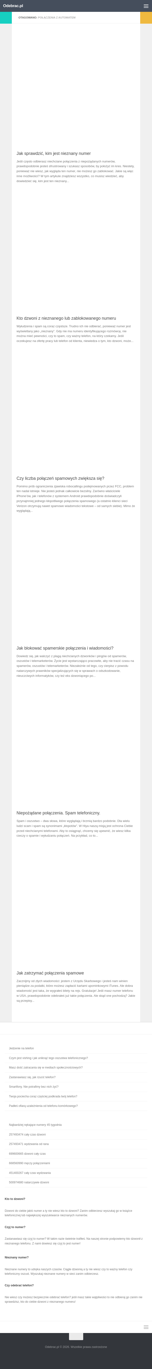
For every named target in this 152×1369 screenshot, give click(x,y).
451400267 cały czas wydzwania (30, 1173)
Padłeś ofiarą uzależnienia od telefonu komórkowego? (43, 1106)
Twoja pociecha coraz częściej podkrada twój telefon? (43, 1096)
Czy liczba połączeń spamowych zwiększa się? (60, 478)
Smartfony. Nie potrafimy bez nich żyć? (34, 1086)
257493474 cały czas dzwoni (27, 1134)
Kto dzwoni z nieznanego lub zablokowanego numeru (66, 318)
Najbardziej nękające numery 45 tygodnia (35, 1125)
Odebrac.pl (13, 6)
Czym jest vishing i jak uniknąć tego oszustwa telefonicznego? (48, 1058)
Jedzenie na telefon (21, 1048)
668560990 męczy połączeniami (29, 1163)
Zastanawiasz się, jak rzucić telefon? (32, 1077)
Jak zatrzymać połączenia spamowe (50, 973)
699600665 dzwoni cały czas (27, 1153)
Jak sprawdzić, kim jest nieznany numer (54, 153)
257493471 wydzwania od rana (29, 1144)
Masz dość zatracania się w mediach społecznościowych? (46, 1067)
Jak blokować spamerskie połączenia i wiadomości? (65, 648)
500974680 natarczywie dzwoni (29, 1182)
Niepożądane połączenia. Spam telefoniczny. (58, 813)
